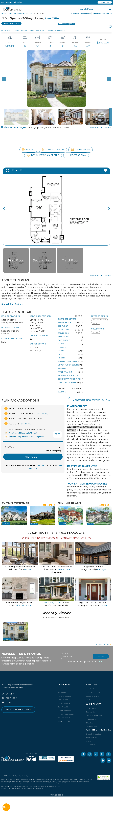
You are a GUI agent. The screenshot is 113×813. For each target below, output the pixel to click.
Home (4, 13)
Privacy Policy (91, 705)
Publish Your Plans (64, 707)
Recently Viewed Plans (81, 13)
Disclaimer (90, 719)
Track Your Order (64, 718)
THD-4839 (91, 520)
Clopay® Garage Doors (94, 730)
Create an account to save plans (56, 614)
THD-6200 (34, 520)
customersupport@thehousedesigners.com (29, 784)
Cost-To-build (63, 703)
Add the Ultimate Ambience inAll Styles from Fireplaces (56, 566)
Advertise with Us (64, 714)
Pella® (88, 737)
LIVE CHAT (41, 462)
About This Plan (20, 30)
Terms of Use (90, 708)
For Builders (62, 689)
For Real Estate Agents (66, 699)
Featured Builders (64, 692)
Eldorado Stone (91, 734)
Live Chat (18, 2)
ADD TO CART (33, 453)
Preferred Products (56, 30)
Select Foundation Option (23, 414)
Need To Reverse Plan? (26, 409)
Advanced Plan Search (102, 13)
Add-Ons (17, 419)
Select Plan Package (19, 404)
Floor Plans (6, 30)
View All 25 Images (13, 127)
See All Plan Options (12, 300)
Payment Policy (91, 723)
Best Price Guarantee (93, 685)
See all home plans (18, 706)
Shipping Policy (91, 715)
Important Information (94, 689)
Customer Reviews (92, 692)
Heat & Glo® (90, 741)
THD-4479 (62, 520)
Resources (64, 681)
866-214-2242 (6, 2)
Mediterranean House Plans (21, 13)
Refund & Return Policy (94, 712)
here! (99, 658)
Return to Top (103, 641)
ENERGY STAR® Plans (66, 710)
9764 (7, 635)
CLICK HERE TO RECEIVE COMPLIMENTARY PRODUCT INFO (56, 534)
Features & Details (37, 30)
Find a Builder (63, 696)
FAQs (88, 696)
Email (6, 699)
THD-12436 (6, 520)
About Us (91, 681)
